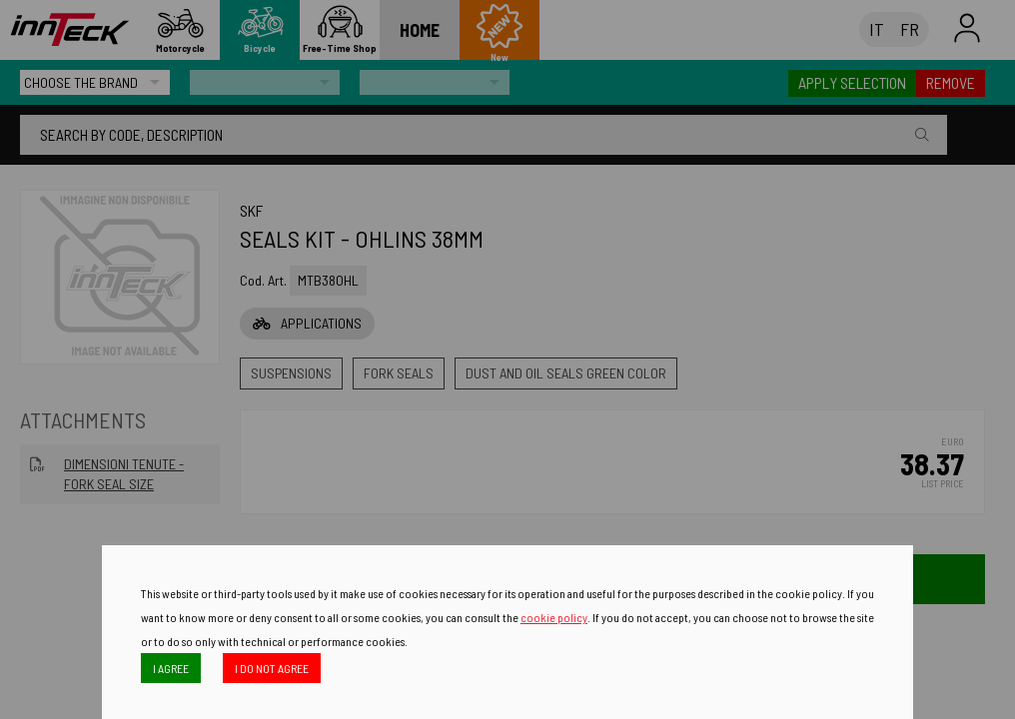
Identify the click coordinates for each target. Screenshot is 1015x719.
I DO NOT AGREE (272, 668)
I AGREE (171, 668)
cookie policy (553, 617)
